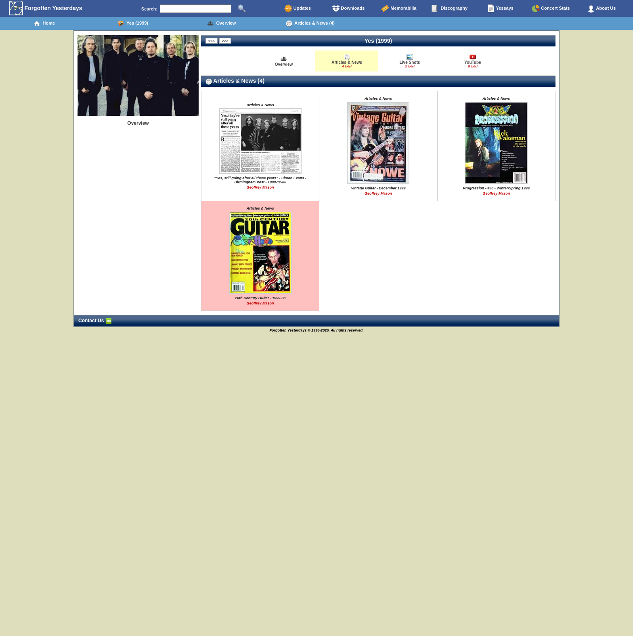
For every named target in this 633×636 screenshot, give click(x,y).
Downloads (348, 8)
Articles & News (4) (310, 23)
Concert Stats (551, 8)
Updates (297, 8)
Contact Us (95, 320)
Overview (221, 23)
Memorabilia (398, 8)
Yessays (500, 8)
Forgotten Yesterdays (45, 8)
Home (44, 23)
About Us (601, 8)
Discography (449, 8)
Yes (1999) (132, 23)
